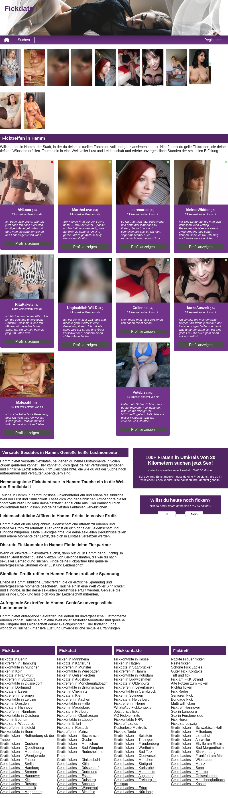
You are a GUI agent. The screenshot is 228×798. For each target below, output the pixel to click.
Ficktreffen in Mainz (72, 731)
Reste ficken (181, 663)
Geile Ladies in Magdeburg (21, 792)
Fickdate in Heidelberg (131, 699)
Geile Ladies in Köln (73, 764)
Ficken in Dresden (14, 703)
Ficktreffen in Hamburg (18, 663)
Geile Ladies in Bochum (76, 784)
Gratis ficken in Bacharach (78, 735)
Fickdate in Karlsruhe (73, 663)
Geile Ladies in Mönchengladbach (198, 780)
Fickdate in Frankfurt (16, 675)
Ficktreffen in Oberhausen (77, 715)
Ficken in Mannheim (73, 659)
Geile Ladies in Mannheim (134, 772)
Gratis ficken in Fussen (18, 760)
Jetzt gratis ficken (128, 711)
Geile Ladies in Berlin (17, 764)
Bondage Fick (182, 699)
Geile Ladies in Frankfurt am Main (197, 756)
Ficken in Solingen (128, 695)
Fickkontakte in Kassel (131, 659)
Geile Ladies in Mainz (188, 764)
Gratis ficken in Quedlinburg (22, 748)
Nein (194, 514)
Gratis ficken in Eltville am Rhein (196, 744)
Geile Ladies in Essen (74, 776)
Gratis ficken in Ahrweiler (190, 740)
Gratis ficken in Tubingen (133, 740)
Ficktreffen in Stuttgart (17, 679)
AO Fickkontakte (127, 715)
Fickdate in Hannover (17, 707)
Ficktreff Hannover (185, 707)
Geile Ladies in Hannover (20, 776)
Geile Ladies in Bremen (18, 772)
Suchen (24, 40)
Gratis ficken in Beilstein (133, 735)
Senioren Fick (182, 695)
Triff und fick (180, 675)
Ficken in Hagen (127, 663)
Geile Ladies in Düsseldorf (78, 768)
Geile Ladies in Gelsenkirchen (194, 776)
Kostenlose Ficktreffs (130, 727)
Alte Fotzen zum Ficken (189, 683)
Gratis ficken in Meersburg (21, 752)
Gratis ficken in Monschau (77, 744)
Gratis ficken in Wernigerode (22, 756)
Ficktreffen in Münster (74, 667)
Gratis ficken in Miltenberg (191, 731)
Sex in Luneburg (184, 711)
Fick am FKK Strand (187, 679)
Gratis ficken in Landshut (190, 735)
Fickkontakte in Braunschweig (80, 687)
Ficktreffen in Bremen (17, 695)
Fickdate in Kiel (69, 695)
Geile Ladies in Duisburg (76, 780)
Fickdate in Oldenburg (131, 683)
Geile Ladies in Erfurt (130, 788)
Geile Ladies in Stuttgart (133, 764)
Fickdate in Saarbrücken (133, 667)
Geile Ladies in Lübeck (18, 788)
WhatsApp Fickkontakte (132, 707)
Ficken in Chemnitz (72, 691)
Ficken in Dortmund (15, 687)
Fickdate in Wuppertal (17, 723)
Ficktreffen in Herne (129, 703)
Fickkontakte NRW (128, 719)
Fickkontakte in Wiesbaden (78, 671)
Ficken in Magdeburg (73, 707)
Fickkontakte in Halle (73, 703)
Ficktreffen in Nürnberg (18, 711)
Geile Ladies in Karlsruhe (134, 768)
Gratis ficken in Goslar (74, 740)
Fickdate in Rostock (72, 727)
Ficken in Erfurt (69, 723)
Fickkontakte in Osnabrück (135, 691)
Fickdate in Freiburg (72, 711)
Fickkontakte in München (19, 667)
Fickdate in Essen (14, 691)
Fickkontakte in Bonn (16, 731)
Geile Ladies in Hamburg (19, 768)
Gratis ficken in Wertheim (134, 748)
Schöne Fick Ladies (186, 667)
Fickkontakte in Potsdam (133, 675)
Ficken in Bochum (14, 719)
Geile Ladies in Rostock (18, 784)
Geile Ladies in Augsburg (134, 776)
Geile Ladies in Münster (189, 772)
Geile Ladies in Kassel (188, 784)
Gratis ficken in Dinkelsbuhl (78, 760)
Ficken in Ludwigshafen (132, 679)
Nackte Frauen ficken (188, 659)
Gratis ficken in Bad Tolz (133, 752)
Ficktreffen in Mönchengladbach (82, 683)
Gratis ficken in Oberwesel (135, 756)
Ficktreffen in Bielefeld (17, 727)
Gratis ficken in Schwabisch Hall (196, 727)
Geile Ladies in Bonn (187, 768)
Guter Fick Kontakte (186, 671)
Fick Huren (179, 719)
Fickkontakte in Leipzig (18, 699)
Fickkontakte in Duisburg (19, 715)
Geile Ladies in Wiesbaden (192, 760)
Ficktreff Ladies (126, 723)
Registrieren (214, 40)
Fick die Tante (125, 731)
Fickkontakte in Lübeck (75, 719)
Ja (166, 514)
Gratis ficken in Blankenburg (193, 752)
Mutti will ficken (183, 703)
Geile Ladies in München (133, 760)
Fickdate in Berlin (13, 659)
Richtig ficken (181, 687)
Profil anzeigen (27, 243)
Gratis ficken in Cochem (19, 744)
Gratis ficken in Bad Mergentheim (197, 748)
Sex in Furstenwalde (187, 715)
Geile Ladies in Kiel (15, 780)
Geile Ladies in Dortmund (77, 772)
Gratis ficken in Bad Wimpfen (80, 748)
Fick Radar (179, 691)
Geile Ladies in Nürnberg (133, 792)
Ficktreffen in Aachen (73, 699)
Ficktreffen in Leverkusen (134, 687)
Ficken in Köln (11, 671)
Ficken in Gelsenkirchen (76, 675)
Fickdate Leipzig (184, 723)
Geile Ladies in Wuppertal (77, 788)
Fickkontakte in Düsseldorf (21, 683)
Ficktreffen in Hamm (130, 671)
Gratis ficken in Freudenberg (136, 744)
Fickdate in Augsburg (73, 679)
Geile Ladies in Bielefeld (76, 792)
